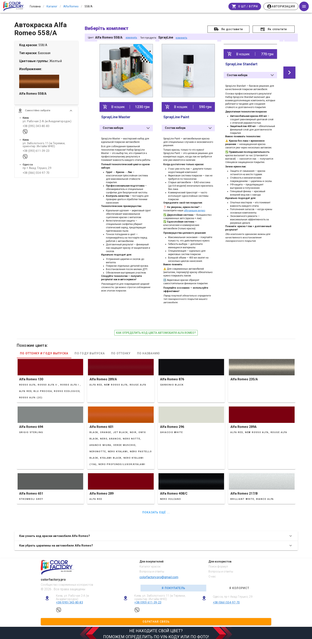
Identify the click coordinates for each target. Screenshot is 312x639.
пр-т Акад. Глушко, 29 (37, 171)
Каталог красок (150, 564)
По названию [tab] (148, 351)
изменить (131, 37)
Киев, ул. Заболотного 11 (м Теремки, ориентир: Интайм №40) (159, 595)
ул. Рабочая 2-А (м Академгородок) (47, 124)
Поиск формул (218, 564)
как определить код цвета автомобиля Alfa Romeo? (156, 330)
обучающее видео (194, 208)
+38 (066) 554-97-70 (36, 176)
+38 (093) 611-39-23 (36, 154)
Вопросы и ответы (152, 569)
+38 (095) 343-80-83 (36, 129)
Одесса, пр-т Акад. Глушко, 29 (232, 594)
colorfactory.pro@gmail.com (159, 575)
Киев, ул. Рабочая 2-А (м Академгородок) (72, 595)
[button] (46, 114)
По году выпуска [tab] (90, 351)
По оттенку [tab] (121, 351)
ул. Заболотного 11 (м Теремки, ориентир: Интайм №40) (44, 148)
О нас (212, 574)
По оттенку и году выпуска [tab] (44, 351)
